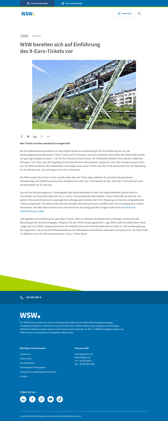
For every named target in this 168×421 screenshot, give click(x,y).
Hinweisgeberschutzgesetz (33, 367)
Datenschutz (26, 358)
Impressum (25, 354)
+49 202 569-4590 (86, 364)
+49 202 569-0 (34, 297)
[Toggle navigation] (145, 13)
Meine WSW (126, 13)
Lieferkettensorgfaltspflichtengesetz (38, 371)
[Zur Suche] (138, 13)
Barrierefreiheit (27, 363)
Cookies (23, 376)
